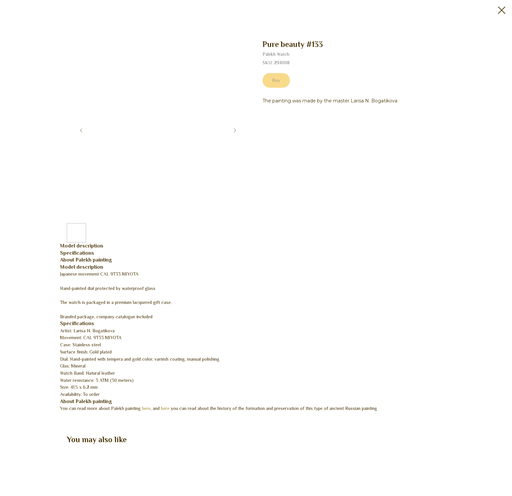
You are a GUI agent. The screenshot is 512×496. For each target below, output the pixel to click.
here (146, 408)
